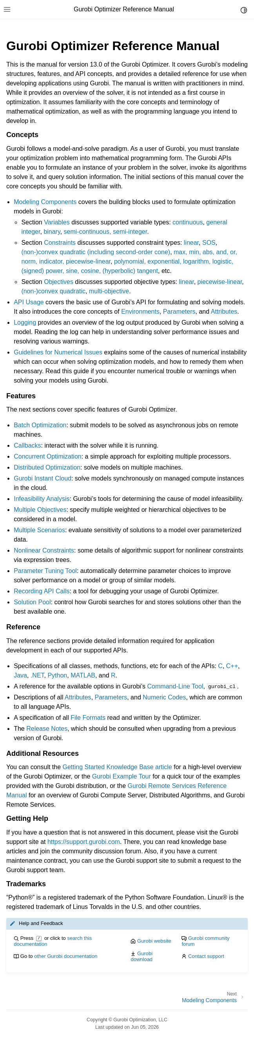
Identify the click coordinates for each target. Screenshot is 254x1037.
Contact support (206, 956)
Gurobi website (154, 941)
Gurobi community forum (205, 941)
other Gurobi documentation (65, 956)
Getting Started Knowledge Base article (117, 767)
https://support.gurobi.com (83, 841)
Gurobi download (141, 956)
